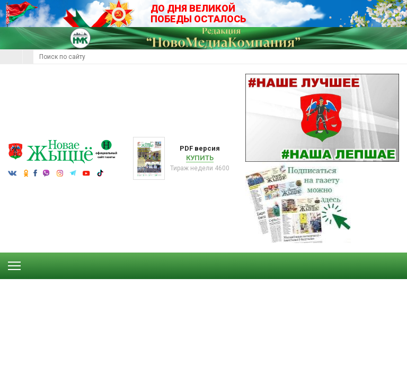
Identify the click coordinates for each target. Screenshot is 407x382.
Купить (200, 158)
